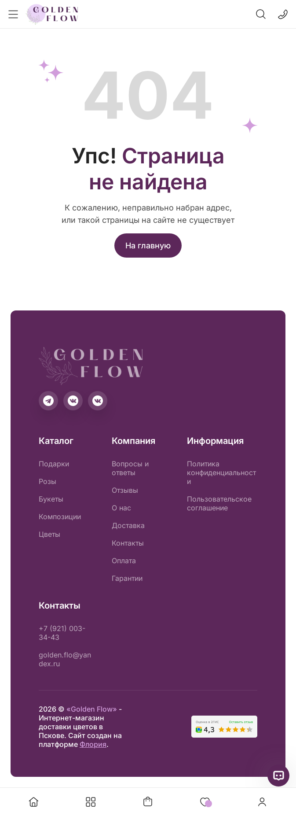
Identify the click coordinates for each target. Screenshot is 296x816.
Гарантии (127, 578)
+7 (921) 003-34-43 (62, 633)
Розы (47, 481)
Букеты (51, 499)
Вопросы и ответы (130, 468)
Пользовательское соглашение (219, 503)
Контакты (128, 543)
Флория (93, 744)
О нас (121, 507)
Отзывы (125, 490)
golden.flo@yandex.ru (65, 659)
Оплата (124, 560)
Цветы (49, 534)
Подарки (54, 463)
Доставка (128, 525)
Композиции (60, 516)
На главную (148, 245)
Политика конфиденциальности (221, 472)
